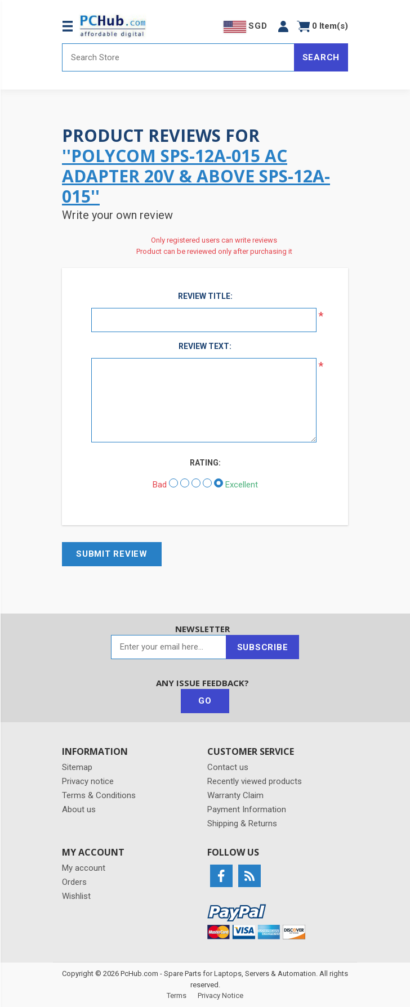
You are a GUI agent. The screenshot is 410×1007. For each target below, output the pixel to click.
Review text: (205, 346)
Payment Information (246, 809)
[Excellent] (218, 482)
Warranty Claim (235, 795)
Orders (74, 882)
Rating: (205, 462)
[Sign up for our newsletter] (168, 647)
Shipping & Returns (242, 823)
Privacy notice (88, 781)
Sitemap (77, 767)
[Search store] (178, 57)
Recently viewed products (254, 781)
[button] (283, 26)
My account (83, 868)
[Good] (207, 482)
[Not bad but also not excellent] (195, 482)
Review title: (205, 296)
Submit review (112, 554)
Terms (176, 995)
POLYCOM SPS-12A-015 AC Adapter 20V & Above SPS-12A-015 (196, 176)
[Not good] (184, 482)
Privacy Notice (220, 995)
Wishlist (76, 896)
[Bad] (173, 482)
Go (205, 701)
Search (321, 57)
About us (79, 809)
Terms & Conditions (99, 795)
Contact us (227, 767)
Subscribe (262, 647)
